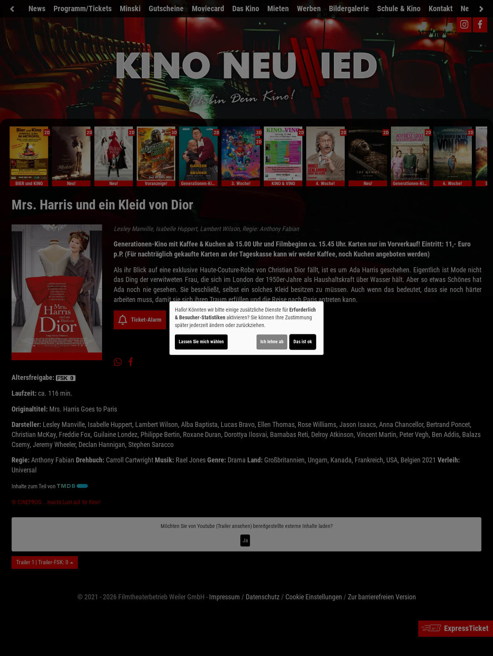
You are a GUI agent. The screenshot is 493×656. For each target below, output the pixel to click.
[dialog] (246, 328)
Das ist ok (302, 341)
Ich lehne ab (271, 341)
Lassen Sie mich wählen (201, 341)
